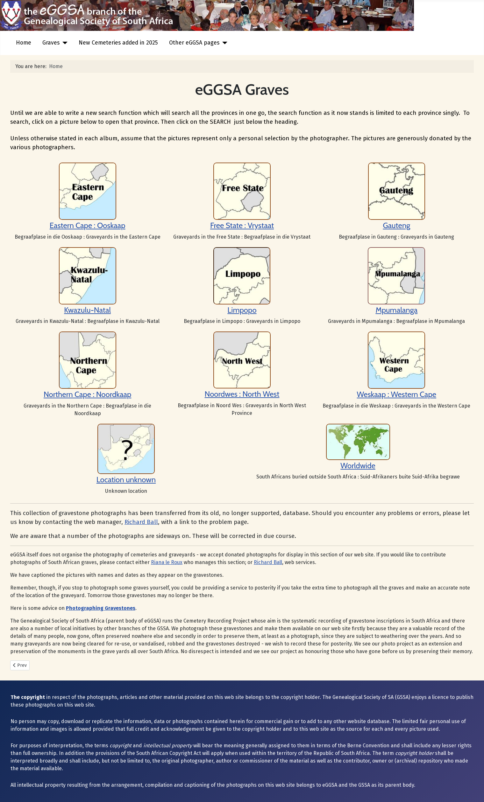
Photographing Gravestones (100, 608)
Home (23, 42)
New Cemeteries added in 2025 (118, 42)
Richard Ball (141, 522)
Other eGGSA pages (194, 42)
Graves (51, 42)
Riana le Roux (166, 562)
